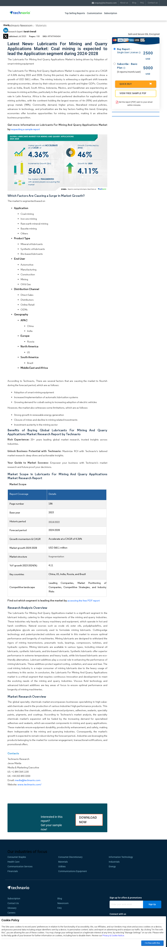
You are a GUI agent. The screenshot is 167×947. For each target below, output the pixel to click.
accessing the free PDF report (83, 600)
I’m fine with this (152, 943)
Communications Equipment (72, 871)
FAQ (142, 2)
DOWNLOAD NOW (88, 820)
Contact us (153, 2)
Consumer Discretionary (70, 857)
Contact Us (13, 903)
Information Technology (121, 857)
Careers (11, 912)
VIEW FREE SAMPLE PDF (133, 93)
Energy (112, 866)
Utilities (62, 866)
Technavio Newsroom (20, 25)
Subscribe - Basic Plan (127, 66)
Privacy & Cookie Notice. (113, 935)
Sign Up (152, 904)
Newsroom (63, 903)
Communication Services (20, 866)
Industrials (114, 861)
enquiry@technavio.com (104, 3)
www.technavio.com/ (29, 784)
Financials (13, 871)
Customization (94, 13)
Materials (41, 25)
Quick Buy (136, 83)
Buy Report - (129, 51)
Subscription (110, 13)
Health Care (13, 861)
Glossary (12, 908)
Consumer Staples (17, 857)
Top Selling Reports (75, 13)
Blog (134, 2)
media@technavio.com (27, 780)
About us (124, 2)
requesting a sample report (25, 129)
